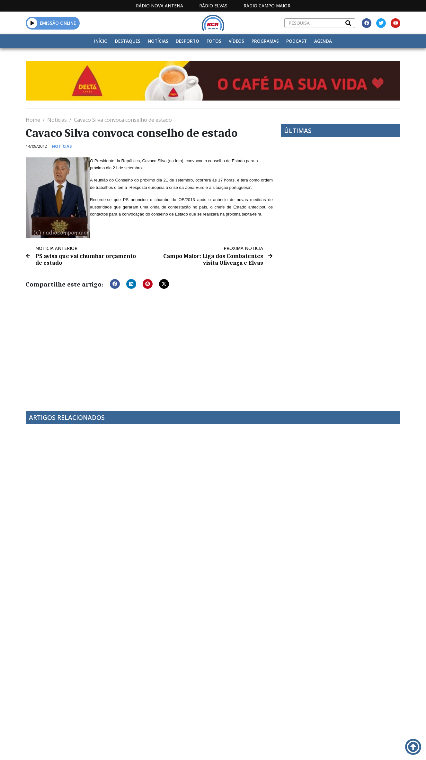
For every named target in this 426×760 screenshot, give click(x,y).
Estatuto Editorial (175, 746)
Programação (240, 747)
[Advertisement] (149, 349)
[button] (32, 23)
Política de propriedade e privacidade (341, 746)
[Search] (348, 23)
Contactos (283, 747)
